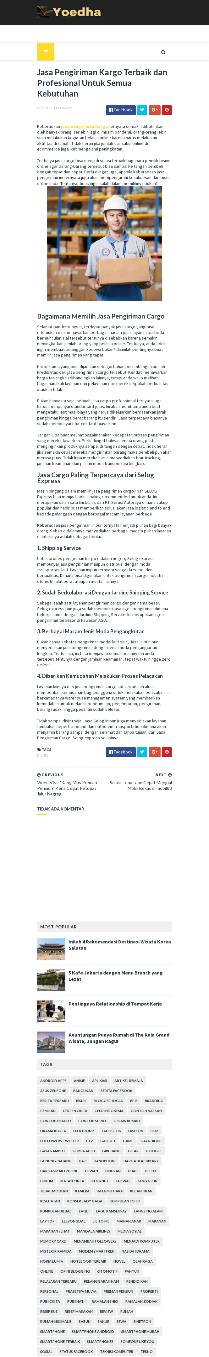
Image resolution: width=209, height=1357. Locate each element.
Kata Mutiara (50, 1151)
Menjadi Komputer (55, 1202)
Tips (139, 1302)
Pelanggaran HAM (98, 1232)
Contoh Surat (89, 1081)
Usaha (133, 1312)
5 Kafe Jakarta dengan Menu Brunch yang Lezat (119, 933)
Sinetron (82, 1272)
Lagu (119, 1161)
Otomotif (131, 1222)
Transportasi (85, 1312)
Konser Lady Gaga (144, 1151)
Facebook (75, 1091)
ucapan (113, 1312)
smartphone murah (105, 1282)
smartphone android (58, 1282)
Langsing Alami (52, 1172)
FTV (40, 1101)
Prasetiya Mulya (52, 1242)
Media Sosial (49, 1192)
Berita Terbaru (150, 1051)
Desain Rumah (124, 1081)
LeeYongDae (107, 1172)
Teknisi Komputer (53, 1302)
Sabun (157, 1262)
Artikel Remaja (125, 1041)
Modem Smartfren (136, 1202)
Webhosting (49, 1322)
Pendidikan (134, 1232)
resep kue (143, 1252)
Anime (76, 1041)
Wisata (75, 1322)
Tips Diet (159, 1302)
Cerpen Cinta (49, 1071)
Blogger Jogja (69, 1061)
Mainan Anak (49, 1182)
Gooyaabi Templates (146, 1348)
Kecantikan (81, 1151)
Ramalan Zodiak (111, 1252)
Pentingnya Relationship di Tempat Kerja (112, 964)
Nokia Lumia (83, 1212)
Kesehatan (110, 1151)
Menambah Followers (123, 1192)
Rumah (99, 1262)
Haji (41, 1121)
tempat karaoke (113, 1302)
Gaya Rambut (132, 1101)
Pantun (156, 1222)
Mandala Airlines (147, 1182)
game (79, 1101)
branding (115, 1061)
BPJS (95, 1061)
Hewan (43, 1131)
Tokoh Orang (50, 1312)
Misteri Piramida (96, 1202)
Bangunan (80, 1051)
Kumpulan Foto (52, 1161)
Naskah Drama (51, 1212)
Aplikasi (96, 1041)
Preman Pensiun (90, 1242)
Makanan (78, 1182)
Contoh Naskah (120, 1071)
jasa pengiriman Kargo (81, 98)
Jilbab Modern (124, 1141)
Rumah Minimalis (128, 1262)
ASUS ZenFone (50, 1051)
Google (118, 1111)
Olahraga (47, 1222)
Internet (45, 1141)
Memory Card (82, 1192)
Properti (120, 1242)
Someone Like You (87, 1292)
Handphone (63, 1121)
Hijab (85, 1131)
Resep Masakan (51, 1262)
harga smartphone (143, 1121)
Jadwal (68, 1141)
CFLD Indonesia (83, 1071)
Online (70, 1222)
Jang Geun (93, 1141)
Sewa (61, 1272)
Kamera (152, 1141)
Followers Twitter (148, 1091)
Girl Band (76, 1111)
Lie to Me (134, 1172)
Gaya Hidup (102, 1101)
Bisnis (39, 716)
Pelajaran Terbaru (55, 1232)
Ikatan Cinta (148, 1131)
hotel (103, 1131)
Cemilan (139, 1061)
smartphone (110, 1272)
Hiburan (65, 1131)
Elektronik (47, 1091)
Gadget (59, 1101)
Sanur (43, 1272)
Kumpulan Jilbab (91, 1161)
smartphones (50, 1292)
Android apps (50, 1041)
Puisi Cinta (146, 1242)
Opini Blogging (99, 1222)
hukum (122, 1131)
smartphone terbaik (151, 1282)
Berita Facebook (113, 1051)
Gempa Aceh (48, 1111)
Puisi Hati (45, 1252)
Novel (151, 1212)
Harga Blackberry (99, 1121)
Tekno (84, 1302)
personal (161, 1232)
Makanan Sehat (109, 1182)
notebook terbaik (120, 1212)
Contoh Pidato (52, 1081)
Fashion (99, 1091)
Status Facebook (147, 1292)
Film (118, 1091)
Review (78, 1262)
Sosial (118, 1292)
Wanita (153, 1312)
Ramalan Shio (75, 1252)
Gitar (97, 1111)
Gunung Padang (149, 1111)
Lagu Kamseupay (146, 1161)
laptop (81, 1172)
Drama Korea (157, 1081)
